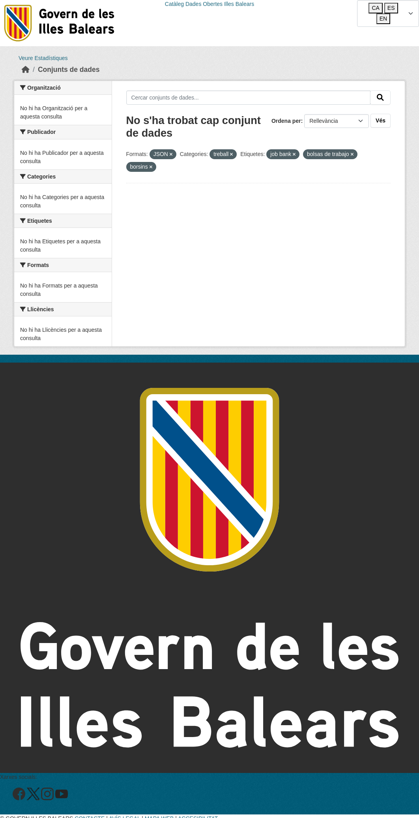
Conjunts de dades (69, 69)
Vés (380, 120)
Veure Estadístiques (43, 58)
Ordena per (286, 121)
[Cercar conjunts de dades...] (248, 97)
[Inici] (26, 69)
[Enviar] (380, 97)
